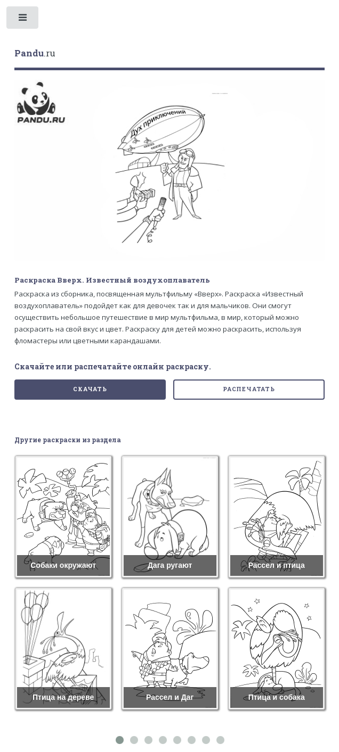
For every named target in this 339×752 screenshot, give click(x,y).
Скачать (90, 389)
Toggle (23, 20)
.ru (34, 53)
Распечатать (249, 389)
